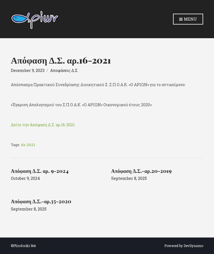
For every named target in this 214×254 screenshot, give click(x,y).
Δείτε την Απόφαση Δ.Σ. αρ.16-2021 (43, 124)
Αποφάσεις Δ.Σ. (64, 70)
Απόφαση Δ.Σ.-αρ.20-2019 (141, 171)
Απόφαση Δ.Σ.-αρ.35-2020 (41, 201)
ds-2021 (28, 144)
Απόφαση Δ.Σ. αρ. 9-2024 (40, 171)
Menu (188, 19)
